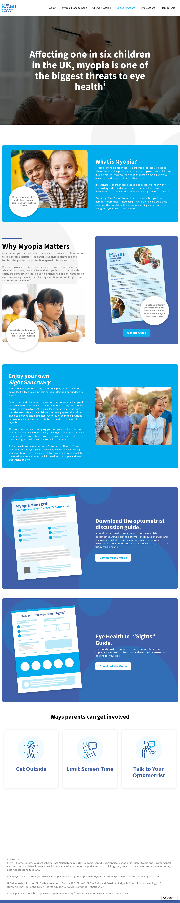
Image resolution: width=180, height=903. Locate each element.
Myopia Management (74, 8)
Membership (168, 8)
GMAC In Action (101, 8)
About (52, 8)
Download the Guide (113, 557)
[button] (169, 898)
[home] (9, 8)
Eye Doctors (148, 8)
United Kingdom (125, 8)
